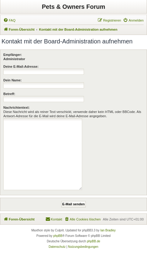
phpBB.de (93, 241)
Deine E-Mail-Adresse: (20, 66)
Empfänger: (12, 54)
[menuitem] (9, 20)
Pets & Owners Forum (73, 6)
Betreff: (9, 94)
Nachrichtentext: (16, 107)
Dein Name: (12, 80)
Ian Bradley (108, 230)
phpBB (57, 235)
